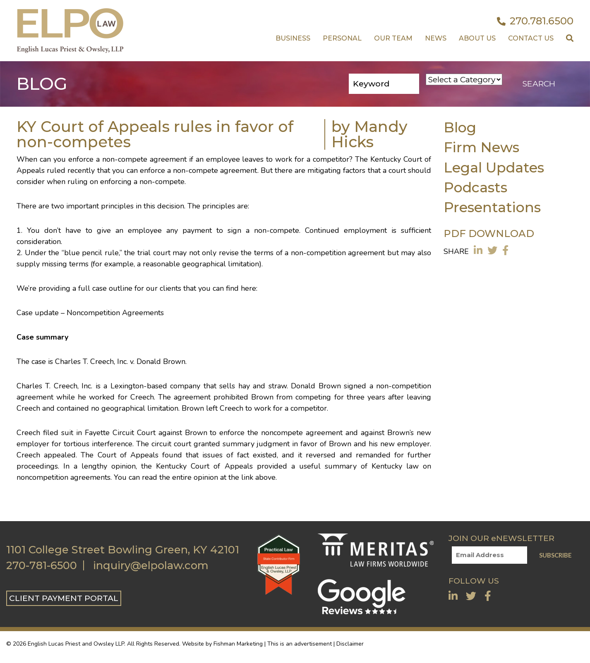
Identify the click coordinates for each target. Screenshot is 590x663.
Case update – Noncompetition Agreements (90, 313)
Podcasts (475, 187)
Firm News (481, 147)
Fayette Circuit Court (120, 433)
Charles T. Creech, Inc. (54, 386)
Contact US (531, 38)
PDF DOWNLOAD (489, 233)
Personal (342, 38)
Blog (460, 127)
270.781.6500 (535, 21)
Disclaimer (350, 644)
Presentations (492, 207)
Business (293, 38)
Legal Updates (494, 167)
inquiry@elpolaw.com (151, 565)
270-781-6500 (41, 565)
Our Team (393, 38)
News (435, 38)
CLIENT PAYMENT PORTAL (63, 598)
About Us (477, 38)
